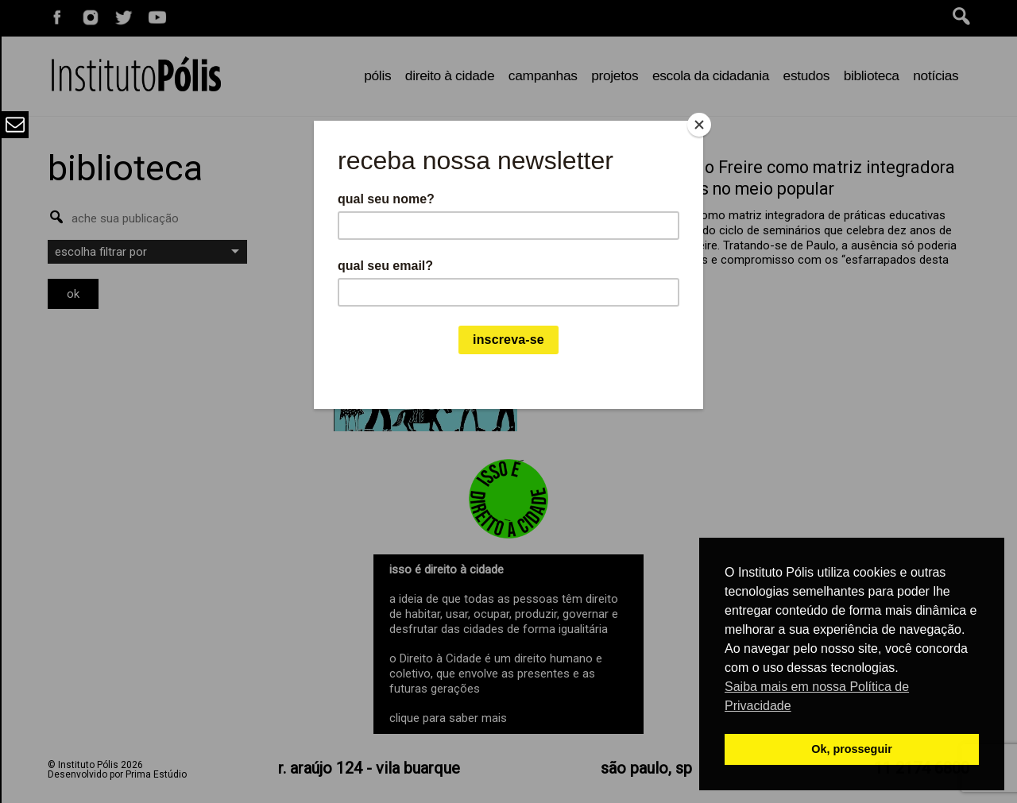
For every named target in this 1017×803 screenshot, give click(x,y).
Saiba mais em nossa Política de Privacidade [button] (817, 696)
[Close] (699, 125)
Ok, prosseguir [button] (851, 749)
